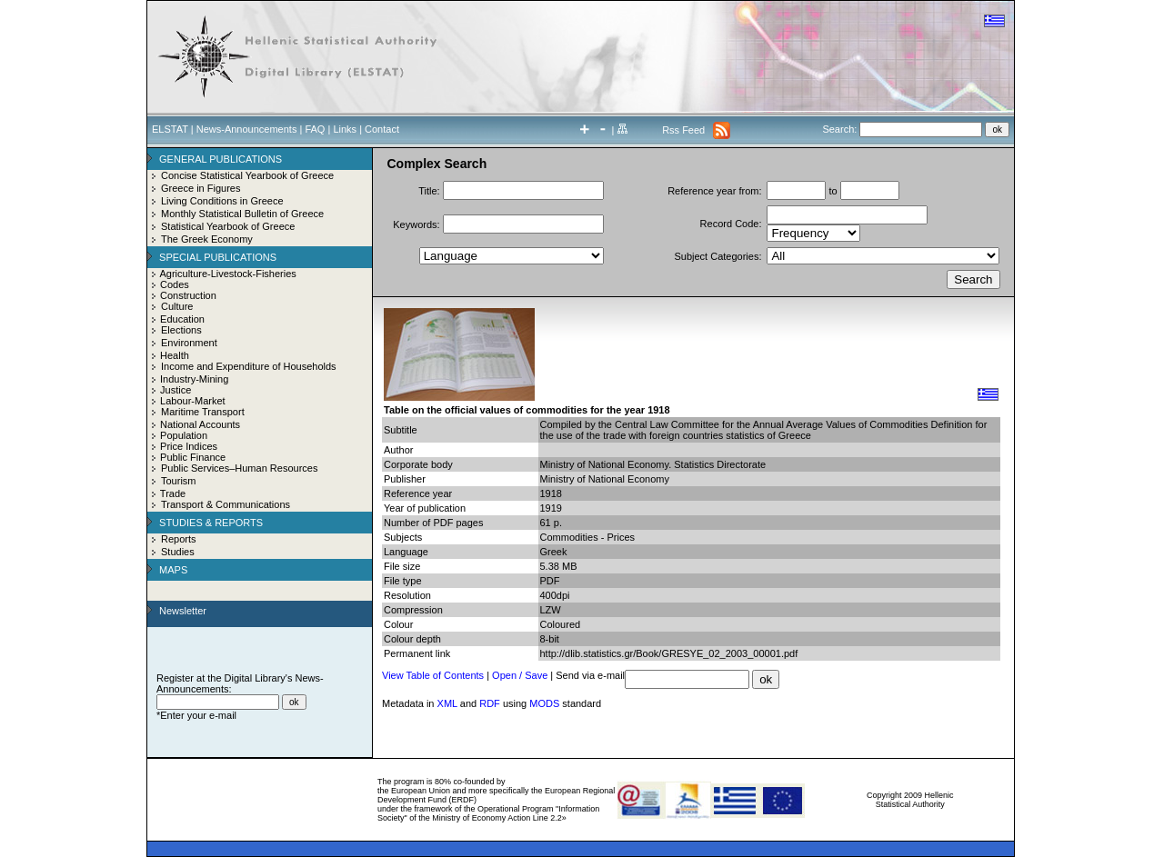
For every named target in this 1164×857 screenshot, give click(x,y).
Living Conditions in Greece (222, 200)
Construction (188, 295)
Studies (178, 551)
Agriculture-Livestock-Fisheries (227, 273)
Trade (173, 493)
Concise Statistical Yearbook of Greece (247, 175)
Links (344, 129)
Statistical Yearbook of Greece (228, 226)
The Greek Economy (207, 239)
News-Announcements (246, 129)
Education (182, 319)
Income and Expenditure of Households (248, 366)
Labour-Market (193, 400)
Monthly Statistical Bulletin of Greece (242, 213)
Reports (178, 538)
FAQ (315, 129)
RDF (489, 703)
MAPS (173, 569)
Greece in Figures (200, 188)
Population (183, 435)
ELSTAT (170, 129)
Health (174, 355)
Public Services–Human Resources (239, 468)
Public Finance (193, 457)
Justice (175, 389)
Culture (177, 306)
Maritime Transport (203, 411)
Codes (174, 284)
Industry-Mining (194, 379)
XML (447, 703)
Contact (382, 129)
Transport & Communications (225, 504)
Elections (181, 329)
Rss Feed (683, 130)
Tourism (178, 480)
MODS (544, 703)
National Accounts (200, 424)
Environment (189, 342)
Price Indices (188, 446)
